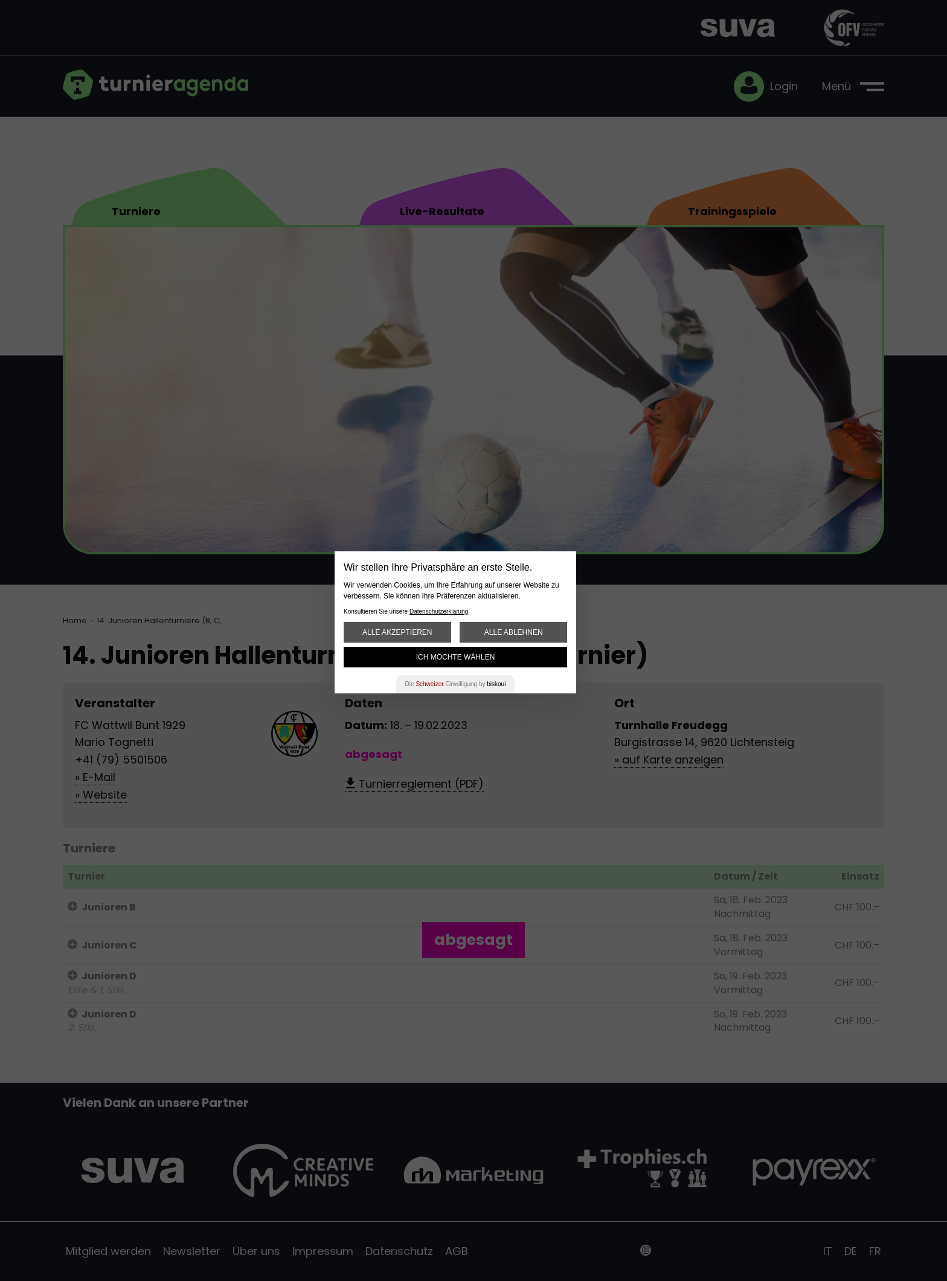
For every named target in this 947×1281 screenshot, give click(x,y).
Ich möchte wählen (455, 657)
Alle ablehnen (513, 632)
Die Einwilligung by (455, 684)
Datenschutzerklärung (438, 611)
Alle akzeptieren (397, 632)
